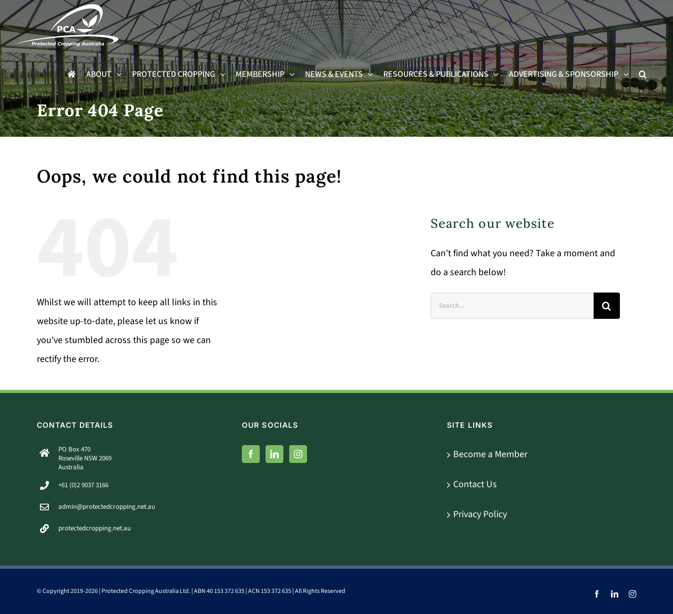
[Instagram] (298, 454)
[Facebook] (251, 454)
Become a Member (490, 454)
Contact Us (475, 484)
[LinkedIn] (274, 454)
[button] (643, 74)
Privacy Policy (480, 514)
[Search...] (512, 306)
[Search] (607, 306)
